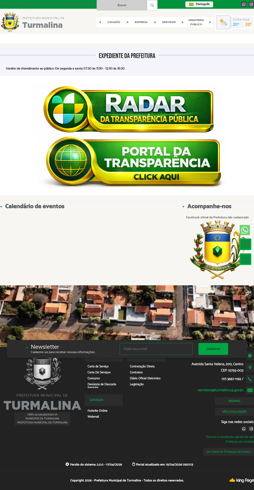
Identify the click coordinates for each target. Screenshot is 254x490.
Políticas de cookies (240, 442)
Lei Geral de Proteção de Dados (229, 452)
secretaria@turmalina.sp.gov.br (220, 390)
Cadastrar (213, 349)
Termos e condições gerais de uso (230, 437)
